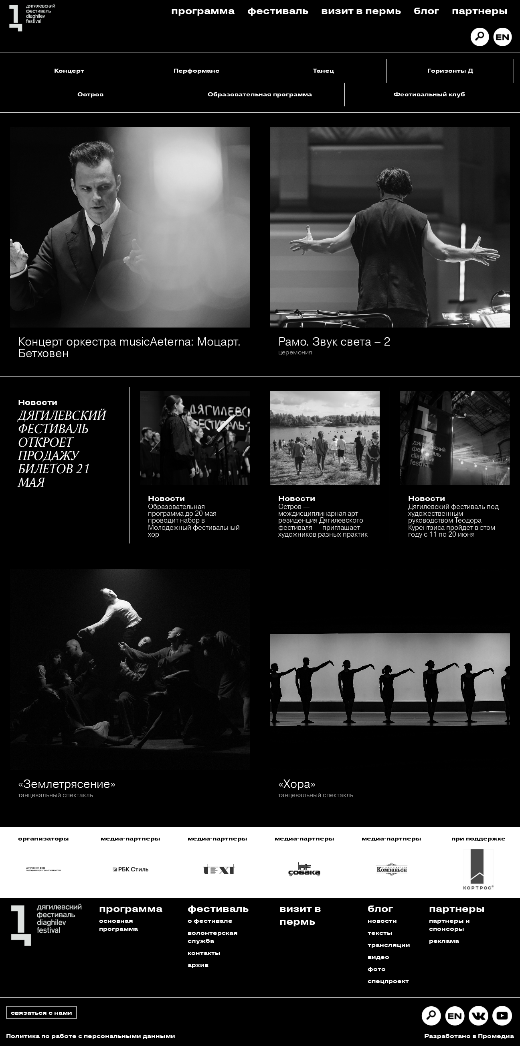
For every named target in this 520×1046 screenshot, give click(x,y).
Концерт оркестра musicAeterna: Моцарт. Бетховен (129, 347)
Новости (37, 402)
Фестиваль (277, 10)
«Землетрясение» (66, 783)
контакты (204, 952)
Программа (203, 10)
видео (378, 956)
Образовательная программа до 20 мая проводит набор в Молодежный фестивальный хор (194, 520)
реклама (444, 940)
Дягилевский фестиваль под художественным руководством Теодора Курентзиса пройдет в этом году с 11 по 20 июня (453, 520)
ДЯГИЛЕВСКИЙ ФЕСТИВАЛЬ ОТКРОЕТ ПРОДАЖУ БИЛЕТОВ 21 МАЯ (62, 450)
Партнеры (480, 10)
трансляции (389, 944)
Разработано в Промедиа (469, 1035)
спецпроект (388, 980)
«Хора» (297, 783)
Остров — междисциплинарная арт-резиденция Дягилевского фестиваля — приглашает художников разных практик (323, 520)
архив (198, 964)
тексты (380, 932)
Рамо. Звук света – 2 (334, 341)
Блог (426, 10)
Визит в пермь (361, 10)
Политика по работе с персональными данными (90, 1035)
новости (382, 920)
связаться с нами (41, 1012)
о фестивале (210, 920)
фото (377, 968)
